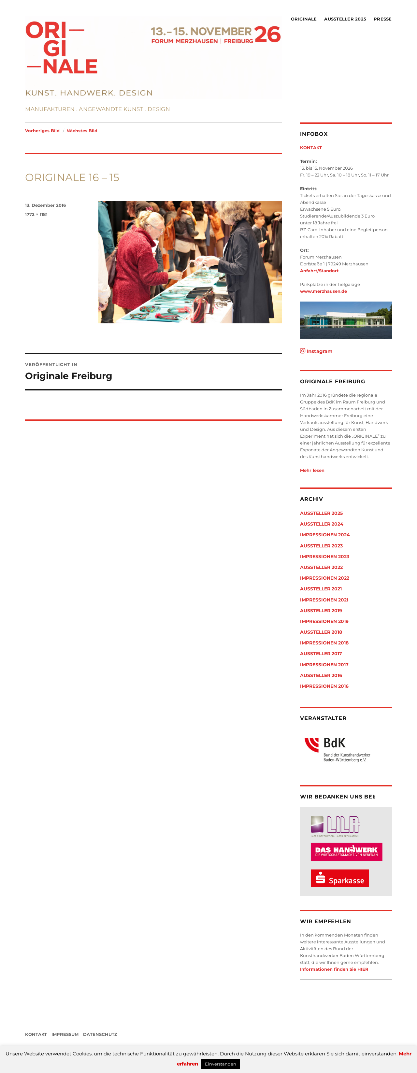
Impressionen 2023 (324, 556)
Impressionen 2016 (324, 686)
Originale (304, 18)
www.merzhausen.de (323, 291)
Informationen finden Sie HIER (334, 969)
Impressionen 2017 (324, 665)
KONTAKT (311, 147)
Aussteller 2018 (321, 632)
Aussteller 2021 (321, 589)
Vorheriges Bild (42, 130)
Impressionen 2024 (325, 535)
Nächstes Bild (81, 130)
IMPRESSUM (65, 1034)
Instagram (316, 351)
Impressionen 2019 (324, 621)
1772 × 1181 (36, 214)
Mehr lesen (312, 470)
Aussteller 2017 (321, 654)
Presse (383, 18)
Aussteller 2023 (321, 546)
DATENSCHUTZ (100, 1034)
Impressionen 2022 (324, 578)
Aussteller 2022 (321, 567)
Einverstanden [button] (220, 1063)
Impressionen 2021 (324, 600)
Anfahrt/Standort (319, 270)
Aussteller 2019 (321, 611)
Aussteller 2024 (321, 524)
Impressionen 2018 (324, 643)
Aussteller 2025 (345, 18)
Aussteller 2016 (321, 675)
